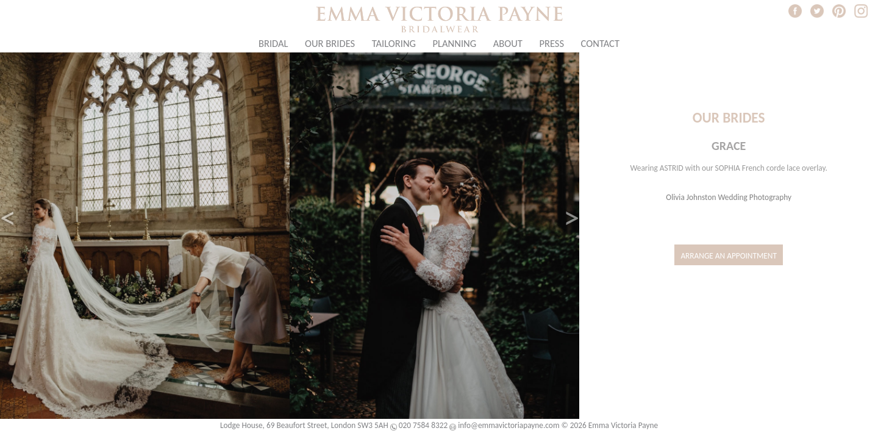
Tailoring (394, 43)
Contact (600, 43)
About (508, 43)
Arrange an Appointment (728, 256)
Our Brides (330, 43)
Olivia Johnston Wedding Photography (728, 197)
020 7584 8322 (423, 425)
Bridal (273, 43)
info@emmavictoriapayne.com (508, 425)
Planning (455, 43)
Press (551, 43)
